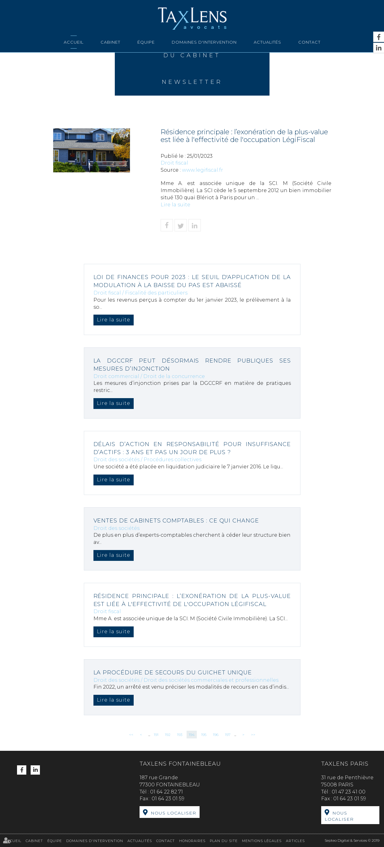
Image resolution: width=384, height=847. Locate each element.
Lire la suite (175, 205)
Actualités (267, 42)
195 (203, 734)
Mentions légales (262, 840)
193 (179, 734)
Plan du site (224, 840)
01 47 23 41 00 (348, 792)
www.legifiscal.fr (202, 170)
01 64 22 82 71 (166, 792)
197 (228, 734)
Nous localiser (173, 813)
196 (215, 734)
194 (192, 734)
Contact (309, 42)
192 (167, 734)
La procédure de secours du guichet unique (173, 672)
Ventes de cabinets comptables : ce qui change (176, 520)
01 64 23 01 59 (168, 799)
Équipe (146, 42)
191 (156, 734)
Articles (295, 840)
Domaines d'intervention (204, 42)
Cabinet (110, 42)
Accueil (74, 42)
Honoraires (192, 840)
